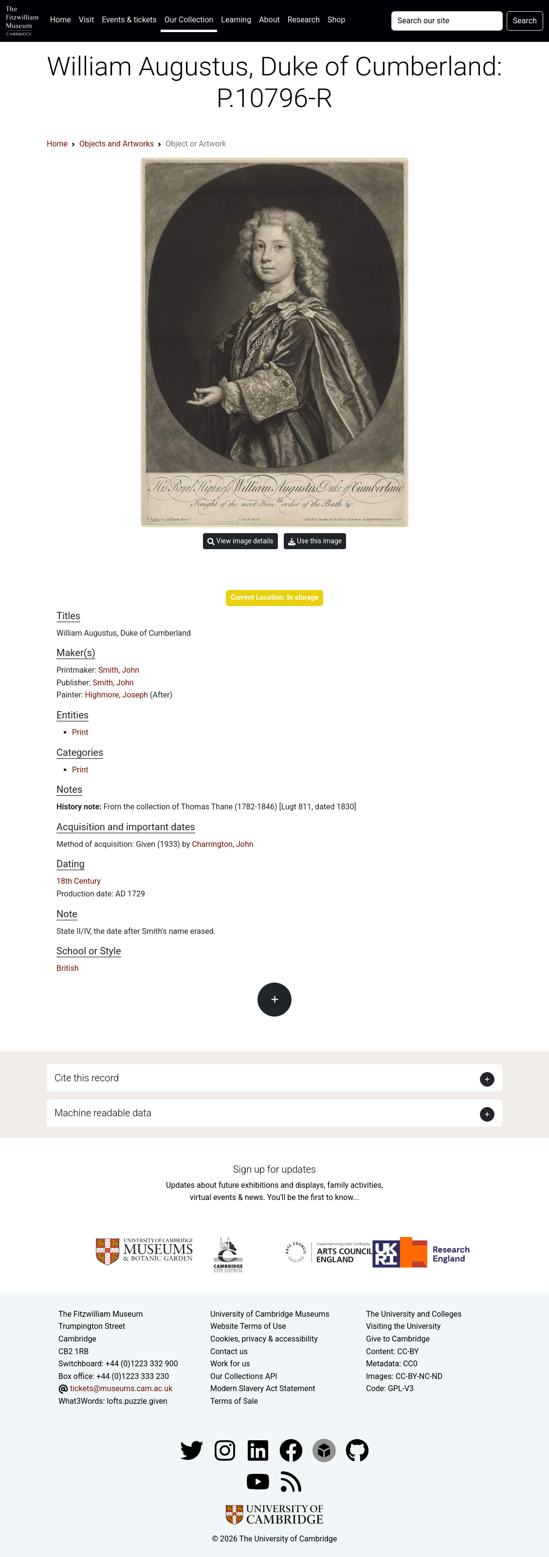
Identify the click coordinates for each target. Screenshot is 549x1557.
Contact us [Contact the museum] (229, 1351)
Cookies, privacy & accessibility (264, 1338)
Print (80, 732)
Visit (86, 19)
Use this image (315, 541)
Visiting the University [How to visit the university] (403, 1326)
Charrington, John (222, 844)
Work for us (230, 1363)
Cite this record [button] (87, 1078)
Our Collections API (243, 1376)
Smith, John (118, 670)
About (269, 19)
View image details (240, 541)
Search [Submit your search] (525, 20)
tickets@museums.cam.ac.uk (121, 1388)
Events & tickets (129, 19)
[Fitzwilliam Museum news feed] (291, 1480)
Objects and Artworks (116, 143)
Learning (236, 19)
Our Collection (189, 19)
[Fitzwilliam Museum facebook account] (258, 1449)
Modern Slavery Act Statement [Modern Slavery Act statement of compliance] (262, 1388)
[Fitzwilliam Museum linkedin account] (292, 1449)
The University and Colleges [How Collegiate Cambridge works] (413, 1314)
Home (62, 18)
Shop (336, 19)
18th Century (78, 881)
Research (304, 19)
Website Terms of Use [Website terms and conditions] (248, 1326)
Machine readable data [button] (103, 1113)
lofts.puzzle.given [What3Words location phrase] (137, 1401)
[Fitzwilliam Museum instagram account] (225, 1449)
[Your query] (447, 21)
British (67, 968)
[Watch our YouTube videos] (258, 1480)
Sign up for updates (274, 1169)
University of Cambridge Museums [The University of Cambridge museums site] (269, 1314)
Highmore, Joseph (117, 694)
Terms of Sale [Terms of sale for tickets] (234, 1401)
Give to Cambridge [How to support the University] (398, 1338)
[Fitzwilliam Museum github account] (357, 1449)
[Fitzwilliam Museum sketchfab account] (325, 1449)
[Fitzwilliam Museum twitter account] (192, 1449)
